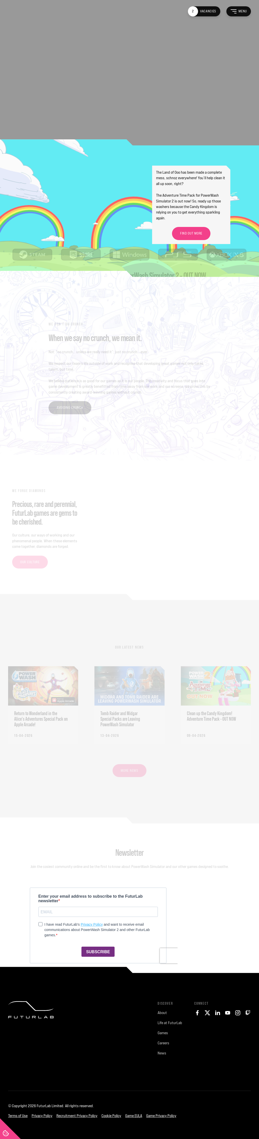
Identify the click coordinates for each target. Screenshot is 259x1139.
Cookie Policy (111, 1115)
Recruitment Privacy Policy (76, 1115)
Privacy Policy (42, 1115)
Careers (163, 1043)
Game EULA (133, 1115)
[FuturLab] (31, 1041)
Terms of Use (18, 1115)
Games (163, 1032)
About (162, 1012)
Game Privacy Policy (161, 1115)
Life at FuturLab (170, 1022)
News (162, 1053)
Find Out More (191, 233)
